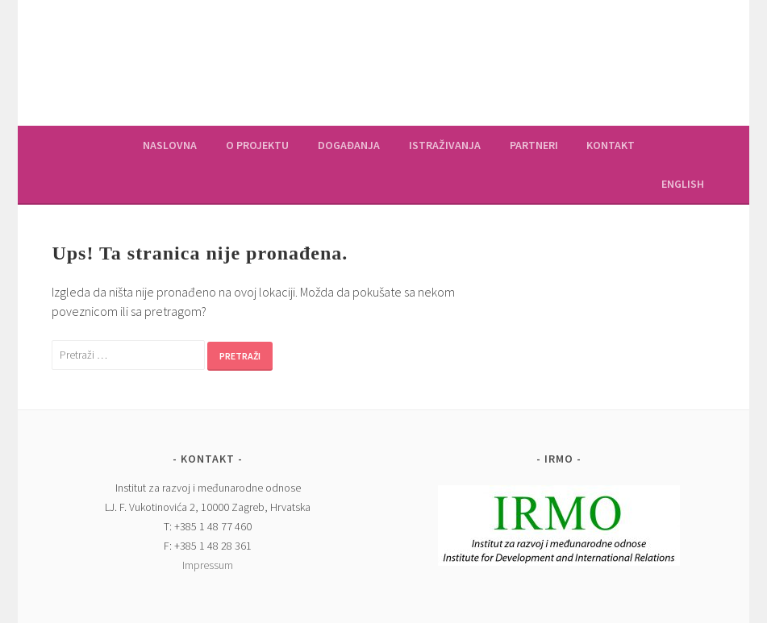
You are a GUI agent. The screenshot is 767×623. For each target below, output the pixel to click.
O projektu (257, 145)
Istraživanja (445, 145)
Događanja (349, 145)
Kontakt (610, 145)
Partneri (534, 145)
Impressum (207, 565)
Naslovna (170, 145)
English (682, 184)
